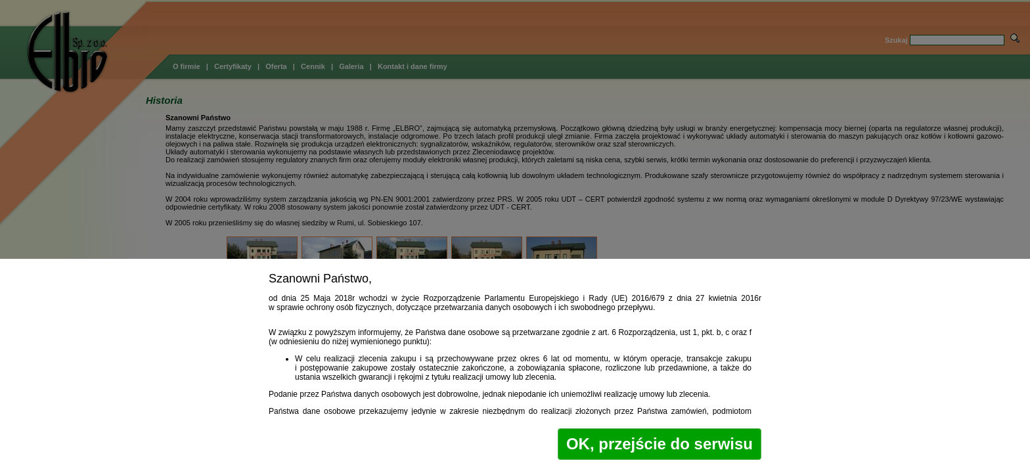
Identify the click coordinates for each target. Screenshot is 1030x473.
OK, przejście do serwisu (659, 444)
